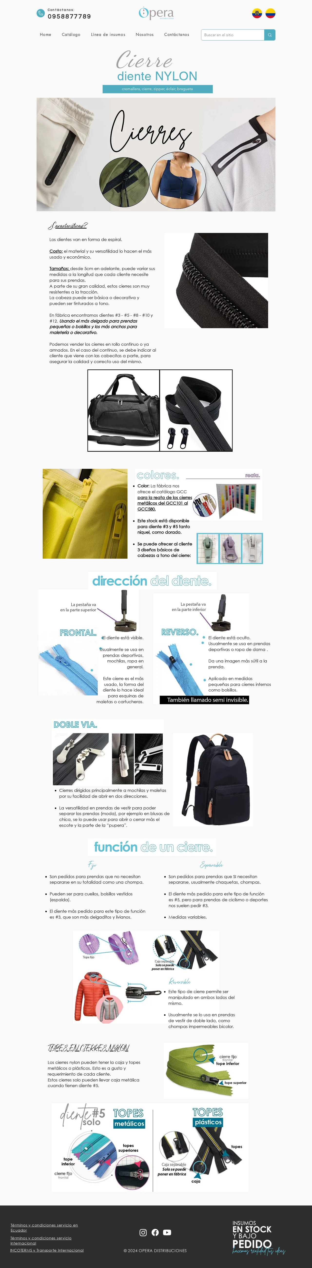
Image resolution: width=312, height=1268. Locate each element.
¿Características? (68, 225)
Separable (211, 864)
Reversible (179, 981)
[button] (108, 34)
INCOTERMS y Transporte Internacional (47, 1250)
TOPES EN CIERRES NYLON (88, 1048)
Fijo (92, 864)
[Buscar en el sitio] (229, 35)
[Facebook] (155, 1232)
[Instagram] (143, 1232)
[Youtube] (167, 1232)
